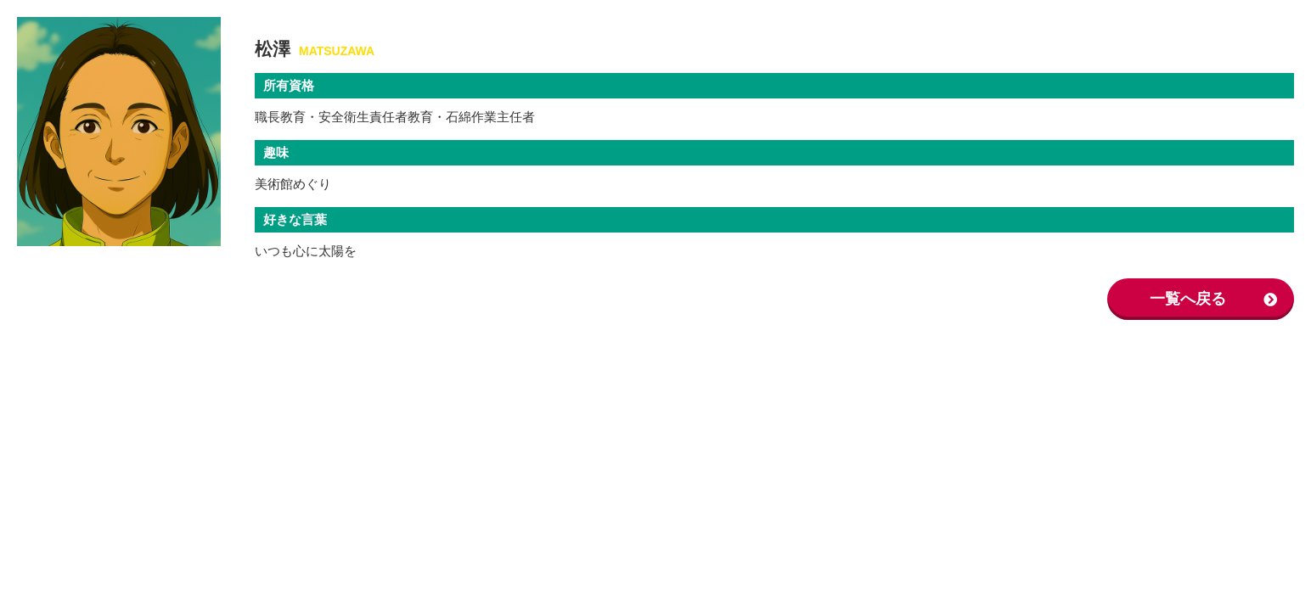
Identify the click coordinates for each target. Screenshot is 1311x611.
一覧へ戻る (1188, 298)
